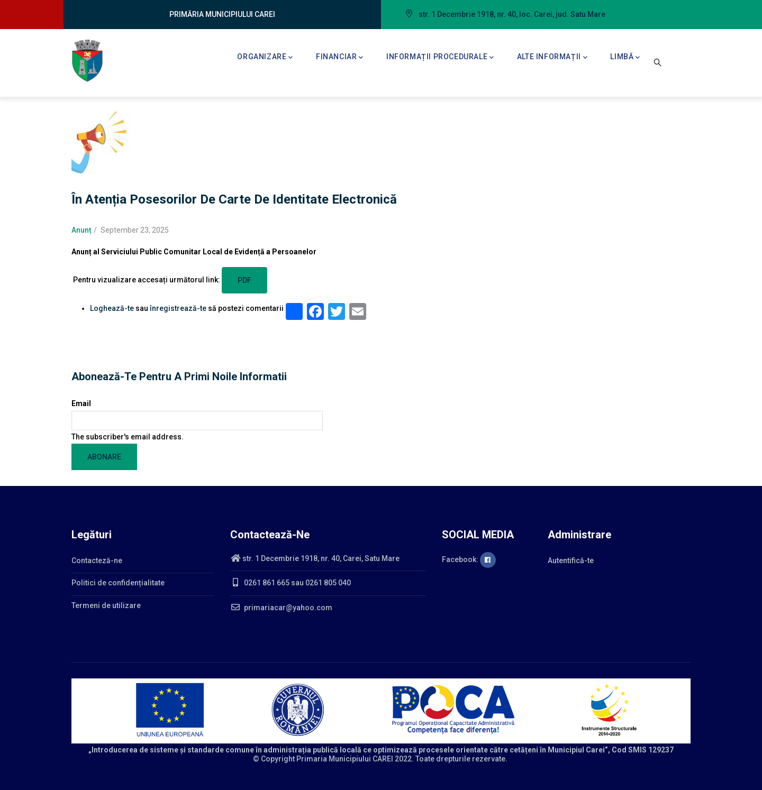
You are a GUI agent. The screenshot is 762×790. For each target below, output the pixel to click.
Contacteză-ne (96, 560)
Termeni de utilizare (106, 605)
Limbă (625, 57)
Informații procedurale (440, 57)
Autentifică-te (571, 560)
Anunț (81, 230)
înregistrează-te (178, 308)
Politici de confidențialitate (118, 582)
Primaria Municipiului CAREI (344, 759)
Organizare (265, 57)
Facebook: (469, 559)
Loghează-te (112, 308)
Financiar (340, 57)
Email (81, 403)
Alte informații (552, 57)
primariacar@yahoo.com (281, 607)
